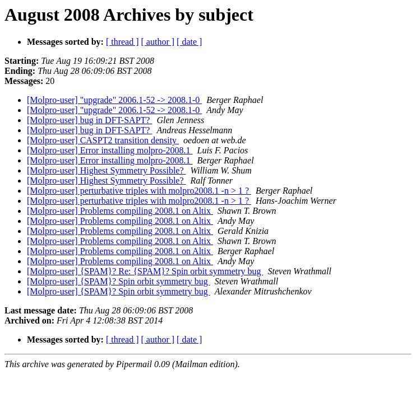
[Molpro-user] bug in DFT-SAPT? (89, 120)
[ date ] (189, 41)
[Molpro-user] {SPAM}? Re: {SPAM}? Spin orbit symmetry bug (145, 271)
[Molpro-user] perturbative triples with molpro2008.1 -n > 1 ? (139, 190)
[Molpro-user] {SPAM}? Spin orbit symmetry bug (118, 281)
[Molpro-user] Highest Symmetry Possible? (106, 170)
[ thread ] (122, 41)
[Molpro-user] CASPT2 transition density (103, 140)
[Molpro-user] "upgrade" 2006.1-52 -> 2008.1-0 (114, 100)
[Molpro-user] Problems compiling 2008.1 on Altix (120, 210)
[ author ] (158, 41)
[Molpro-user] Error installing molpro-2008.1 (110, 150)
